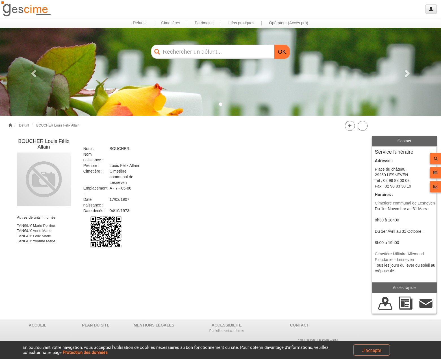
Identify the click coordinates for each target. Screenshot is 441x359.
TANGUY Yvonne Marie (36, 241)
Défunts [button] (139, 23)
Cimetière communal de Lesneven (405, 203)
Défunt (24, 125)
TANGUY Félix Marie (34, 236)
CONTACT (299, 325)
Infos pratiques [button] (241, 23)
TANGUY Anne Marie (34, 231)
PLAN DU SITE (95, 325)
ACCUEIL (37, 325)
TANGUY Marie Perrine (36, 225)
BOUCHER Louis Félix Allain (57, 125)
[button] (33, 72)
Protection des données (85, 352)
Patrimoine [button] (204, 23)
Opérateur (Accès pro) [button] (288, 23)
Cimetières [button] (170, 23)
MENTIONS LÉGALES (154, 325)
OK (282, 52)
